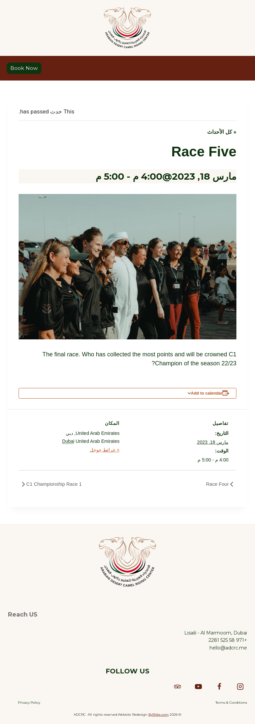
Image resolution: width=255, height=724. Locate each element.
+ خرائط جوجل (105, 450)
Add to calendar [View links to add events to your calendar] (206, 393)
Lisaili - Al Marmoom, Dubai (215, 633)
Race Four (217, 484)
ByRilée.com (158, 714)
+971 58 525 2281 (228, 640)
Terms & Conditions (231, 702)
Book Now (24, 68)
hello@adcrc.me (228, 648)
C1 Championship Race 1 (56, 484)
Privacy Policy (29, 702)
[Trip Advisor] (177, 686)
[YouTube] (198, 686)
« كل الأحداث (221, 132)
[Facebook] (219, 686)
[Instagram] (240, 686)
